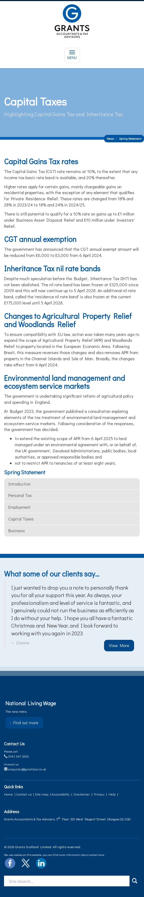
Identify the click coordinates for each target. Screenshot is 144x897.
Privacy (99, 794)
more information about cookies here (81, 855)
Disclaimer (82, 794)
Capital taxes (21, 519)
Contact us (24, 794)
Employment (19, 507)
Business (16, 530)
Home (8, 794)
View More (119, 645)
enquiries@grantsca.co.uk (25, 769)
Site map (41, 794)
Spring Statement (130, 138)
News (110, 138)
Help (112, 794)
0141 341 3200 (16, 756)
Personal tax (20, 495)
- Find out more (24, 722)
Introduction (19, 484)
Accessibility (60, 794)
